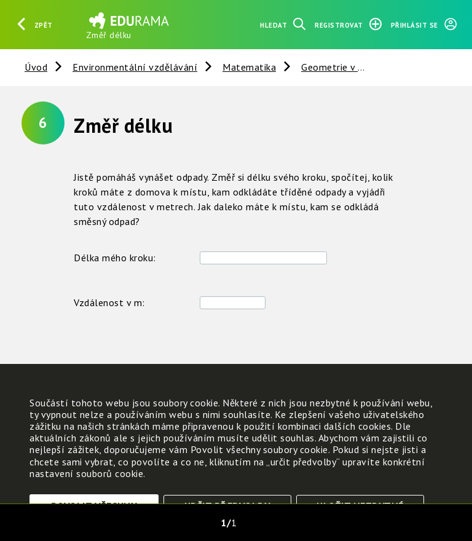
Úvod (36, 67)
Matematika (249, 67)
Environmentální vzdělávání (135, 67)
